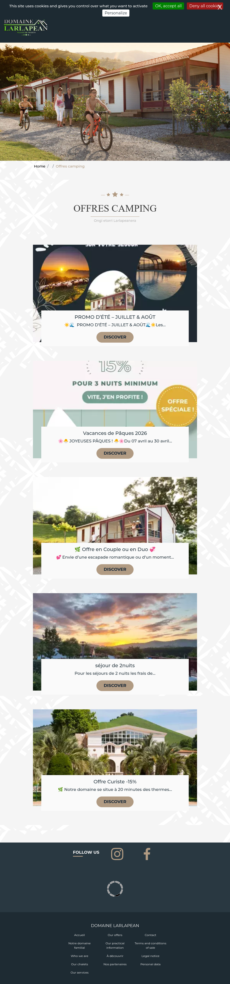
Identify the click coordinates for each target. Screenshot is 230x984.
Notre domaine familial (79, 945)
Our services (80, 972)
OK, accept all (168, 6)
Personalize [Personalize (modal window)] (116, 13)
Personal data (150, 964)
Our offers (115, 935)
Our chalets (79, 964)
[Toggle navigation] (223, 32)
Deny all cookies (205, 6)
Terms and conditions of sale (151, 945)
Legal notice (151, 956)
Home (39, 166)
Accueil (79, 935)
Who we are (79, 956)
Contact (150, 935)
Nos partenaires (115, 964)
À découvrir (115, 956)
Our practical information (115, 945)
